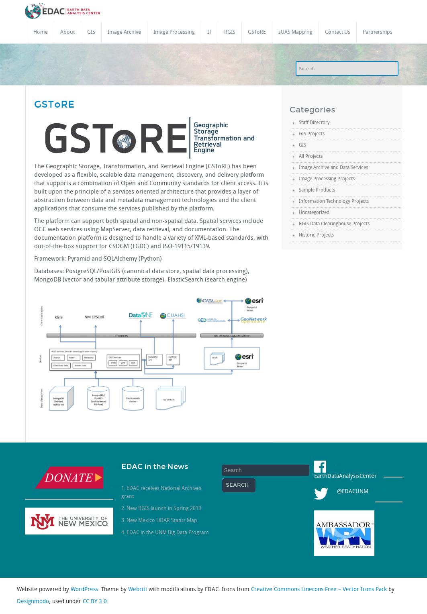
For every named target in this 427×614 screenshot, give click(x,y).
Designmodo (33, 602)
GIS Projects (312, 134)
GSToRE (257, 32)
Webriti (138, 590)
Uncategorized (314, 212)
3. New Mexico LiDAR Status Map (159, 520)
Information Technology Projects (334, 201)
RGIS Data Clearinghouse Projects (334, 224)
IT (209, 32)
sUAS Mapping (295, 32)
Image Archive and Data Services (333, 167)
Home (40, 32)
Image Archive (124, 32)
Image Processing (174, 32)
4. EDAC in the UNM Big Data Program (165, 532)
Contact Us (337, 32)
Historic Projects (316, 235)
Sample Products (317, 190)
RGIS (229, 32)
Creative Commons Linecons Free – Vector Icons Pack (319, 590)
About (67, 32)
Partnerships (377, 32)
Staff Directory (314, 122)
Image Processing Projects (327, 179)
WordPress (84, 590)
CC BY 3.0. (95, 602)
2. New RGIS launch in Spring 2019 (161, 508)
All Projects (311, 156)
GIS (91, 32)
